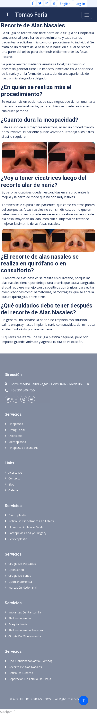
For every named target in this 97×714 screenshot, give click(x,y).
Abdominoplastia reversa (25, 630)
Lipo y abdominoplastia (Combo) (30, 661)
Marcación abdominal (22, 587)
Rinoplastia (15, 424)
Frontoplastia (17, 515)
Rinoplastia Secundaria (23, 448)
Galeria (13, 490)
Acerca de (15, 472)
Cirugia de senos (19, 575)
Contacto (14, 478)
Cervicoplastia (17, 539)
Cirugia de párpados (22, 564)
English (65, 4)
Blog (11, 484)
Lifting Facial (16, 430)
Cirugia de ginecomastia (24, 636)
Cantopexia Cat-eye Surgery (27, 533)
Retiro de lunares (20, 673)
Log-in (80, 4)
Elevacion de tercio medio (26, 527)
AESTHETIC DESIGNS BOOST (33, 699)
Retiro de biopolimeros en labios (31, 521)
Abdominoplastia (19, 618)
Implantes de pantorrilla (24, 612)
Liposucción (16, 570)
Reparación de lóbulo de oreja (29, 679)
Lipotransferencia (20, 582)
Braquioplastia (18, 624)
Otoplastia (15, 436)
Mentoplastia (17, 442)
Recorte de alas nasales (25, 667)
